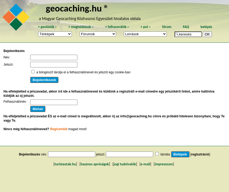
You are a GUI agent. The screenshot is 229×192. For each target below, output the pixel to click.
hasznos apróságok (95, 164)
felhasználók (117, 27)
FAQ (186, 27)
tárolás (165, 154)
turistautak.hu (65, 164)
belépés (206, 27)
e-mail (145, 164)
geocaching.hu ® (77, 8)
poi (145, 27)
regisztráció (200, 154)
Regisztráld (59, 129)
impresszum (164, 164)
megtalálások (81, 27)
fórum (166, 27)
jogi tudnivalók (125, 164)
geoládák (47, 27)
